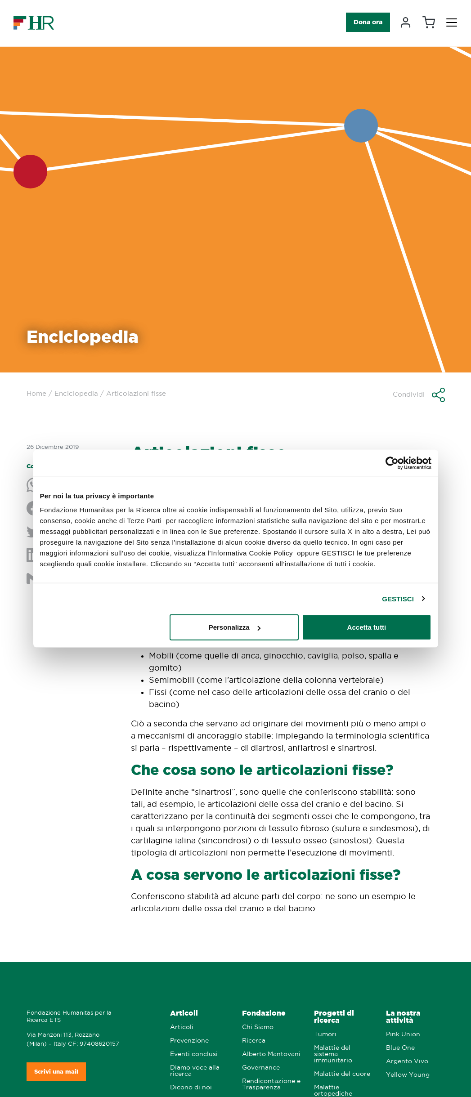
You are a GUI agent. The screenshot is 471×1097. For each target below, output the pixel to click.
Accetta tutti (366, 627)
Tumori (325, 1034)
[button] (419, 395)
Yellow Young (408, 1074)
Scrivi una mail (56, 1071)
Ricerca (253, 1040)
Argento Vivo (407, 1061)
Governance (261, 1067)
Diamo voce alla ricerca (195, 1070)
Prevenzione (189, 1040)
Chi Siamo (258, 1027)
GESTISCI (398, 598)
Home (36, 393)
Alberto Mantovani (271, 1054)
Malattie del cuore (342, 1073)
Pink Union (403, 1034)
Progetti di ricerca (334, 1016)
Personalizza (234, 627)
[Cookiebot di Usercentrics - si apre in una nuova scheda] (392, 463)
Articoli (184, 1013)
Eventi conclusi (194, 1054)
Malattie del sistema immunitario (333, 1054)
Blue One (400, 1047)
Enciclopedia (76, 393)
